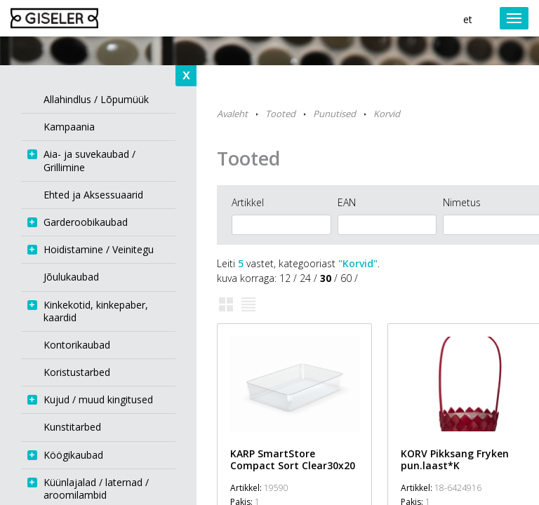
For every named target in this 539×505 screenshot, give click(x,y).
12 (285, 278)
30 (325, 278)
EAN (347, 202)
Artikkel (248, 202)
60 (346, 278)
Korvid (386, 113)
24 (305, 278)
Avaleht (232, 113)
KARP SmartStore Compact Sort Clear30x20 (292, 459)
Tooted (280, 113)
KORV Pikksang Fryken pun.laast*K (455, 459)
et (467, 19)
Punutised (334, 113)
